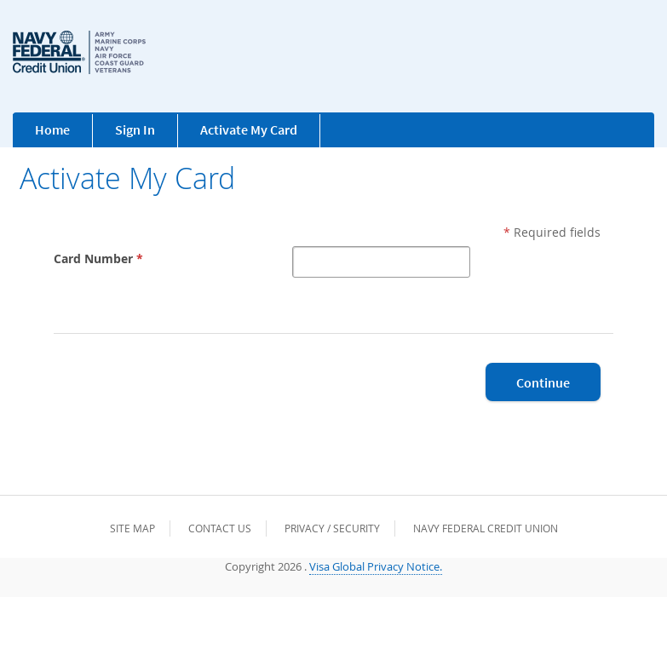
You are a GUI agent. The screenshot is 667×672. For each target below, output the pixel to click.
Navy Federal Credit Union (485, 528)
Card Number (100, 258)
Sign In (135, 129)
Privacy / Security (332, 528)
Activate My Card (248, 129)
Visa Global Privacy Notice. (375, 566)
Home (52, 129)
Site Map (132, 528)
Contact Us (219, 528)
